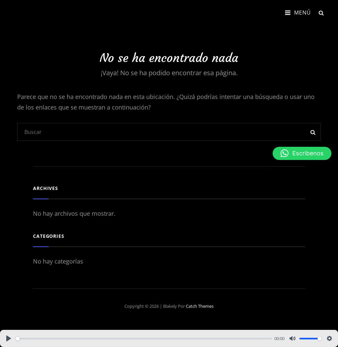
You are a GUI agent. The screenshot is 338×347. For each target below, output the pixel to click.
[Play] (8, 338)
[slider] (144, 338)
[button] (302, 153)
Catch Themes (200, 306)
